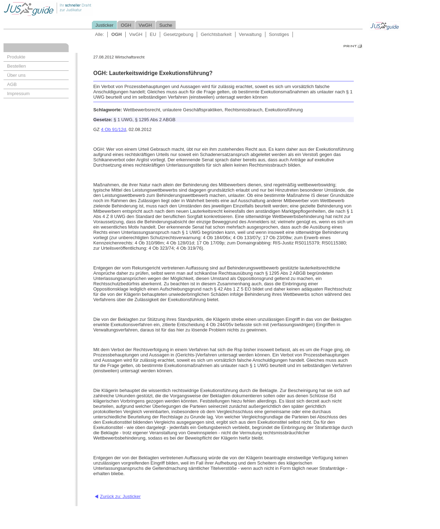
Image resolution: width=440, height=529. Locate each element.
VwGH (145, 25)
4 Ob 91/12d (113, 129)
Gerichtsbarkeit (216, 34)
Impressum (18, 93)
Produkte (16, 57)
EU (153, 34)
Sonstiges (279, 34)
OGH (126, 25)
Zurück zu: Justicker (120, 496)
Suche (165, 25)
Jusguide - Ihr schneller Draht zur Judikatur (71, 8)
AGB (12, 84)
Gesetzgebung (179, 34)
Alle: (99, 34)
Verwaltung (250, 34)
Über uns (16, 75)
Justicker (104, 25)
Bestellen (16, 66)
